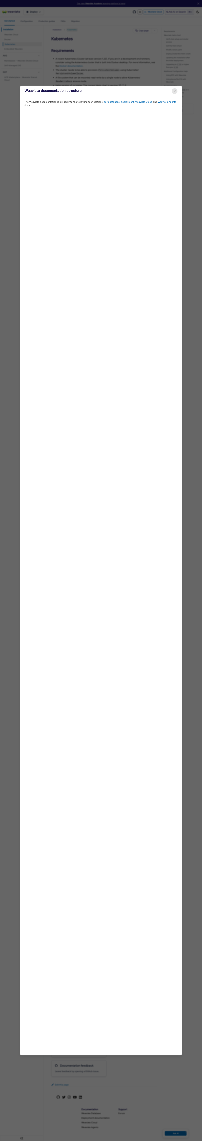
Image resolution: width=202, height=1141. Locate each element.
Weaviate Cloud (143, 101)
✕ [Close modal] (174, 91)
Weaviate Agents (167, 101)
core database (112, 101)
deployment (127, 101)
